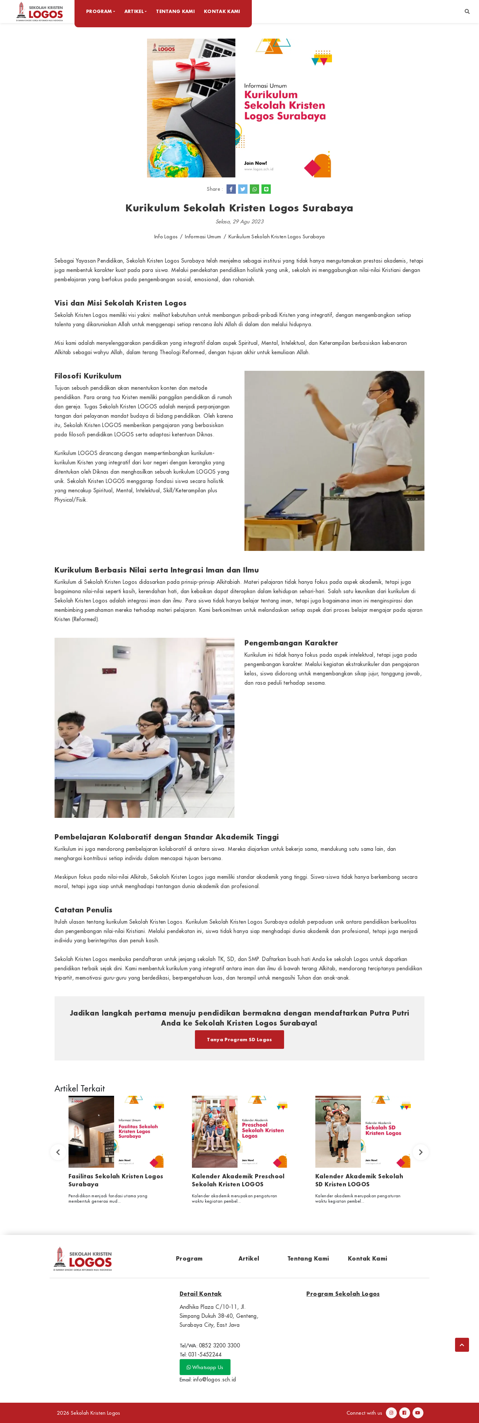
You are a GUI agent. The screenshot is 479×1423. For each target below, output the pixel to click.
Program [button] (99, 11)
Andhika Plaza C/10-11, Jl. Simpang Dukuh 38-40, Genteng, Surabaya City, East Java (219, 1316)
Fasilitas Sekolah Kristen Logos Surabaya (116, 1180)
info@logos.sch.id (214, 1379)
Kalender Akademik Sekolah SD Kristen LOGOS (359, 1180)
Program (189, 1258)
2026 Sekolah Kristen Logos (88, 1413)
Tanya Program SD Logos (239, 1039)
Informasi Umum (203, 236)
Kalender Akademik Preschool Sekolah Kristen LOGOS (238, 1180)
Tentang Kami (175, 11)
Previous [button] (58, 1152)
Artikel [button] (134, 11)
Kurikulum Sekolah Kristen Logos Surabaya (277, 236)
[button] (467, 11)
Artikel (249, 1258)
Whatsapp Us (205, 1367)
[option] (116, 1152)
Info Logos (166, 236)
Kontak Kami (222, 11)
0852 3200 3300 (219, 1345)
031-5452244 (205, 1354)
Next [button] (421, 1152)
